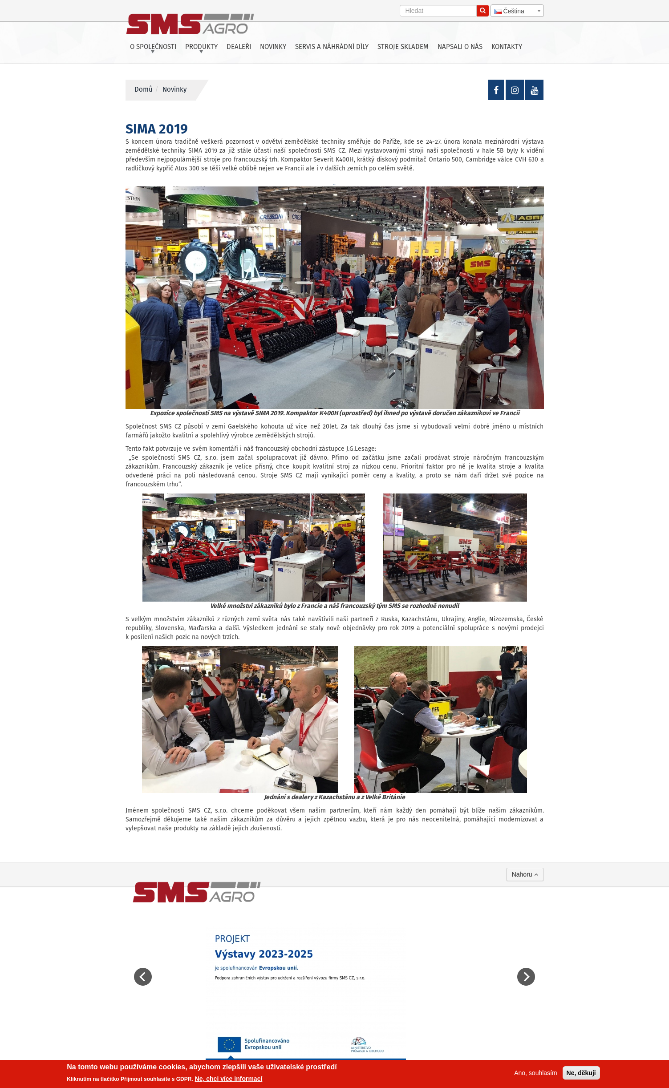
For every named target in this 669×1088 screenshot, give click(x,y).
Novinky (273, 47)
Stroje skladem (403, 47)
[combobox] (517, 10)
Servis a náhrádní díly (332, 47)
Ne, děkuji (581, 1072)
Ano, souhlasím (535, 1072)
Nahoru (525, 874)
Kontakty (506, 47)
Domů (143, 90)
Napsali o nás (460, 47)
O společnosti (153, 47)
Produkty (201, 47)
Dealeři (239, 47)
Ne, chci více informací (229, 1078)
